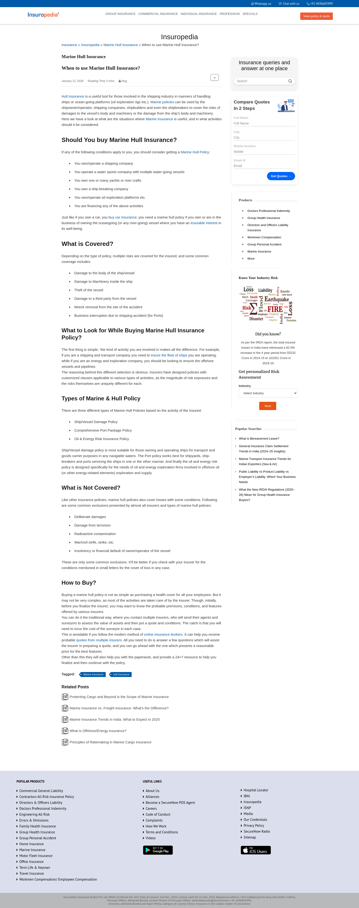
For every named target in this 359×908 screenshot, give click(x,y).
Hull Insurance (73, 96)
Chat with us (291, 4)
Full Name (241, 118)
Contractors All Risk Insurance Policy (46, 796)
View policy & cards (316, 16)
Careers (151, 808)
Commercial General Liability (41, 790)
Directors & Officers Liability (40, 802)
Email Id (240, 160)
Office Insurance (31, 861)
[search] (290, 81)
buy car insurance (122, 217)
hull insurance (121, 674)
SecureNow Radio (257, 831)
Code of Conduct (158, 814)
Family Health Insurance (37, 826)
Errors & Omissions (34, 820)
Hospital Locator (256, 790)
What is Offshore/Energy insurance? (98, 731)
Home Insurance (31, 844)
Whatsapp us (263, 4)
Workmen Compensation (264, 237)
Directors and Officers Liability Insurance (267, 227)
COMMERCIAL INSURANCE (158, 14)
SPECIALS (250, 14)
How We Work (156, 826)
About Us (152, 790)
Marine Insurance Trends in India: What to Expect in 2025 (115, 719)
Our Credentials (255, 819)
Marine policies (162, 102)
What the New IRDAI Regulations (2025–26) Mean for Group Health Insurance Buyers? (267, 495)
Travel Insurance (31, 873)
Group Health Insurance (263, 218)
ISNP (247, 807)
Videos (151, 838)
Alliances (152, 796)
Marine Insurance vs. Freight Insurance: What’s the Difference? (119, 708)
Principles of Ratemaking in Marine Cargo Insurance (110, 742)
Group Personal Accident (264, 244)
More (251, 258)
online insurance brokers (163, 634)
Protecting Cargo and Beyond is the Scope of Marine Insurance (119, 697)
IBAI (247, 796)
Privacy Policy (254, 825)
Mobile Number (245, 146)
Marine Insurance (159, 119)
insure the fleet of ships (169, 355)
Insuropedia (252, 802)
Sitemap (250, 837)
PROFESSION (230, 14)
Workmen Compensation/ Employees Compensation (58, 879)
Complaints (154, 820)
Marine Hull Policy (195, 152)
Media (248, 813)
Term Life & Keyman (34, 867)
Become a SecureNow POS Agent (170, 802)
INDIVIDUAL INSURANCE (199, 14)
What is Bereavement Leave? (259, 438)
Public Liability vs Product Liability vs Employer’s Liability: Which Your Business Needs (267, 477)
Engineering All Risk (34, 814)
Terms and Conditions (162, 832)
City (237, 132)
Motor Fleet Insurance (35, 855)
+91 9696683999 (321, 4)
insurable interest (204, 223)
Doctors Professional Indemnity (268, 211)
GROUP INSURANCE (120, 14)
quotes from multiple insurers (99, 640)
